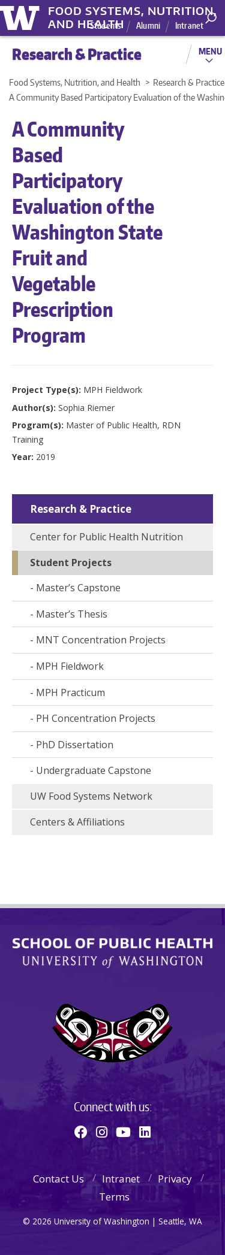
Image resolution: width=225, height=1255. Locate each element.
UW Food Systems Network (91, 796)
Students (105, 25)
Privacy (175, 1179)
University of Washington (22, 16)
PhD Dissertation (74, 744)
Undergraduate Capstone (93, 770)
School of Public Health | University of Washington (112, 953)
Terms (114, 1196)
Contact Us (58, 1179)
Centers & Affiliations (77, 821)
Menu (210, 51)
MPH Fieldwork (70, 666)
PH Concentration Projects (95, 718)
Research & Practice (80, 509)
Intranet (189, 25)
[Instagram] (101, 1132)
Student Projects (71, 562)
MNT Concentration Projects (101, 639)
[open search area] (211, 18)
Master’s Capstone (78, 587)
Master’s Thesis (71, 614)
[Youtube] (123, 1132)
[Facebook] (81, 1132)
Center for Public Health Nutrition (106, 536)
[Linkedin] (145, 1132)
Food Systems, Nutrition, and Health (132, 11)
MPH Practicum (70, 692)
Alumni (148, 25)
